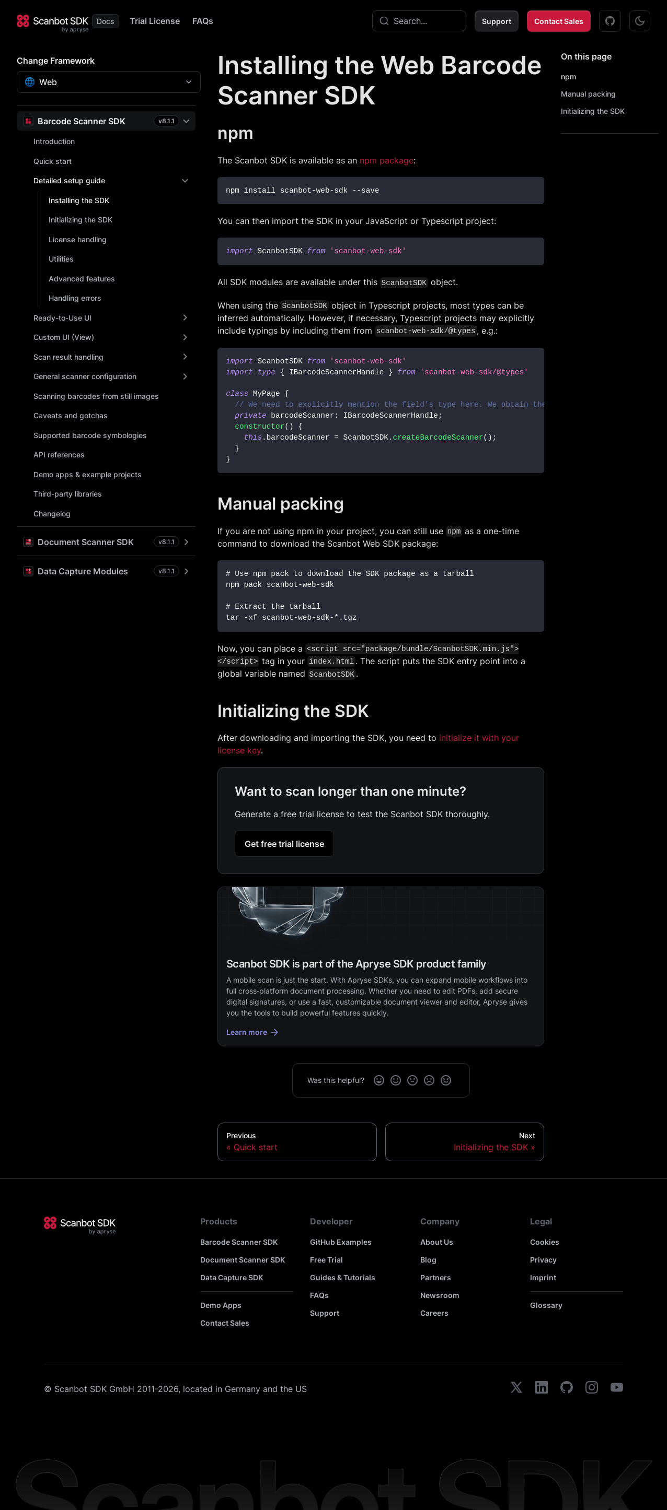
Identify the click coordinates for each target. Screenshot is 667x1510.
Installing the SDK (79, 200)
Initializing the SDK (80, 219)
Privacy (543, 1259)
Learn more (253, 1032)
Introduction (54, 141)
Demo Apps (221, 1305)
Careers (434, 1312)
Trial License (155, 21)
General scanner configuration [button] (84, 376)
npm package (386, 160)
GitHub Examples (341, 1241)
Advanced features (82, 278)
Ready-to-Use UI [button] (62, 317)
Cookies (544, 1241)
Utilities (61, 258)
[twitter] (516, 1389)
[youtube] (617, 1389)
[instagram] (591, 1389)
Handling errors (75, 297)
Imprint (543, 1277)
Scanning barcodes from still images (96, 396)
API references (59, 454)
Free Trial (326, 1259)
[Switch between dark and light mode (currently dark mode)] (639, 20)
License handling (78, 239)
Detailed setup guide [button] (69, 180)
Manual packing (588, 93)
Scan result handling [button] (68, 356)
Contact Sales (558, 21)
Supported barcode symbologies (90, 435)
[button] (106, 121)
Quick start (52, 161)
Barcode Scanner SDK (239, 1241)
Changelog (52, 513)
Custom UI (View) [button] (63, 337)
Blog (428, 1259)
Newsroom (439, 1295)
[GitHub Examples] (610, 21)
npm (568, 76)
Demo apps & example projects (87, 474)
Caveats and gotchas (70, 415)
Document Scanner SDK (242, 1259)
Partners (435, 1277)
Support (496, 21)
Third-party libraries (67, 493)
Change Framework (56, 60)
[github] (566, 1389)
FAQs (202, 21)
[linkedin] (541, 1389)
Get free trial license (284, 844)
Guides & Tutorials (342, 1277)
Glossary (546, 1305)
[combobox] (419, 20)
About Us (436, 1241)
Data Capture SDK (231, 1277)
